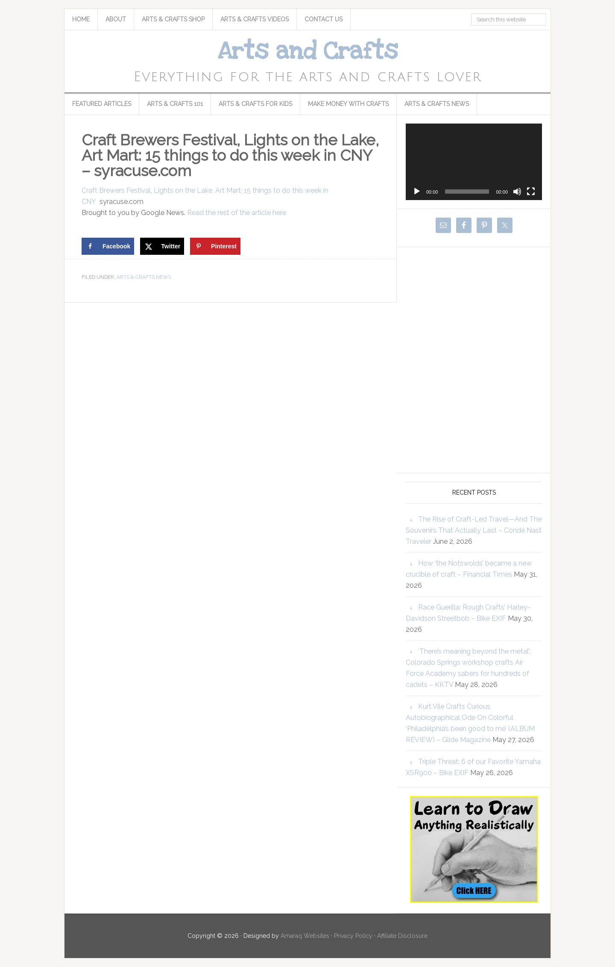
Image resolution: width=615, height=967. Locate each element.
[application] (474, 162)
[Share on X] (162, 246)
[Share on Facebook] (108, 246)
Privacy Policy (353, 935)
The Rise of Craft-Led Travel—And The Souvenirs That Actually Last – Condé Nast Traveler (474, 530)
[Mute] (517, 191)
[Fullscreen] (531, 191)
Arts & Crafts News (144, 277)
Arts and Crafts (308, 51)
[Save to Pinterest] (215, 246)
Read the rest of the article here (236, 213)
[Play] (417, 191)
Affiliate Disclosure (402, 935)
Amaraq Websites (305, 935)
